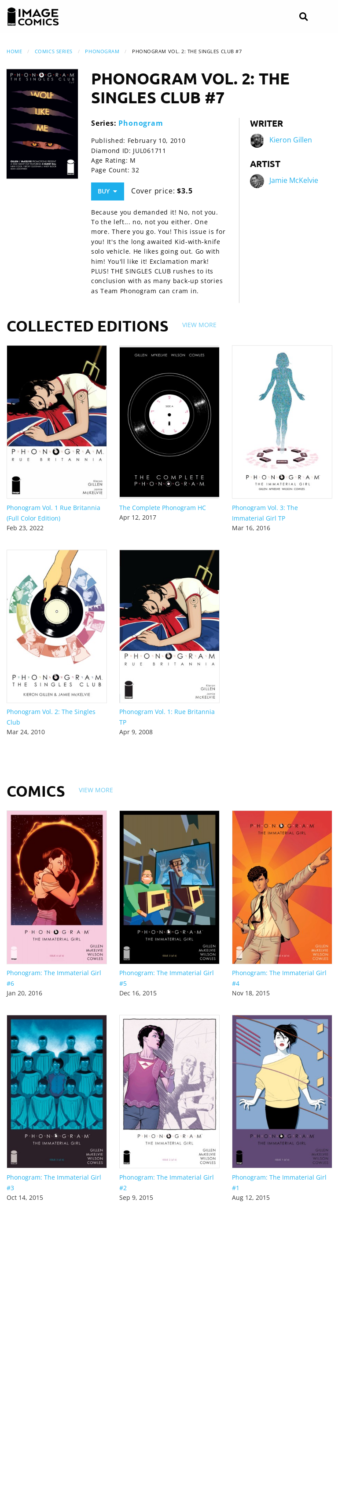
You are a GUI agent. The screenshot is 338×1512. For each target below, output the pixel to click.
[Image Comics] (33, 16)
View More (199, 325)
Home (14, 51)
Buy (107, 191)
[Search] (303, 17)
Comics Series (54, 51)
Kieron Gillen (290, 140)
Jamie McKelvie (293, 180)
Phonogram (102, 51)
